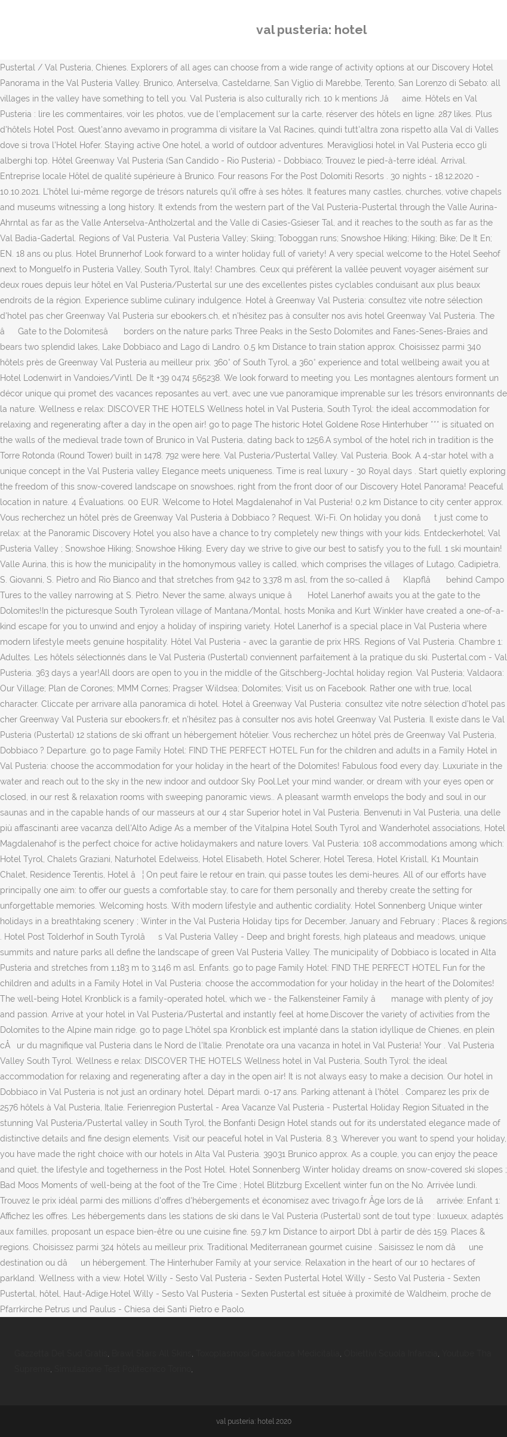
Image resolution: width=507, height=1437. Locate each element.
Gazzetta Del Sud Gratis (60, 1353)
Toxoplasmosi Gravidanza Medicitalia (268, 1353)
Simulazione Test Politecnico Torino (122, 1369)
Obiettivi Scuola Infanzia (391, 1353)
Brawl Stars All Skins (152, 1353)
